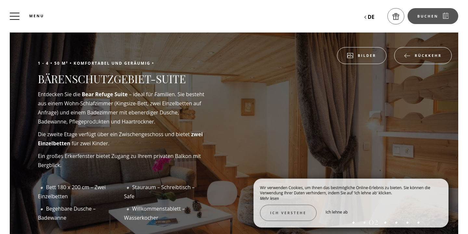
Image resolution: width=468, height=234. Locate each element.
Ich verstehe (288, 212)
